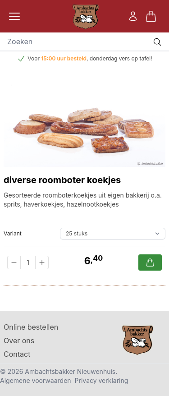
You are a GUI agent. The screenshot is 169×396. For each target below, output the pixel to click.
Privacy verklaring (101, 380)
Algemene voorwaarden (35, 380)
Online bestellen (31, 327)
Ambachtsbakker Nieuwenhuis (70, 371)
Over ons (19, 340)
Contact (17, 354)
